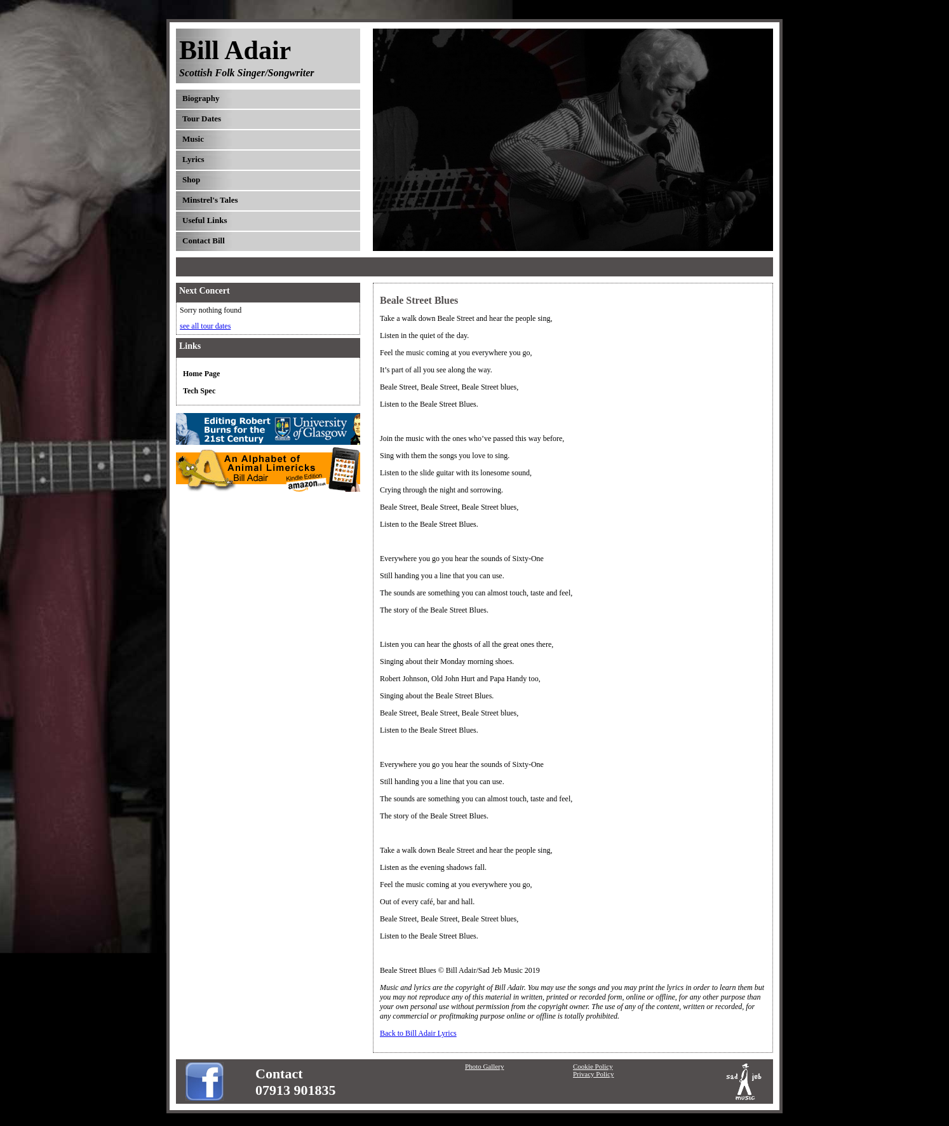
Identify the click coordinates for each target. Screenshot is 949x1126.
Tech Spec (199, 390)
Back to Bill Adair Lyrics (418, 1033)
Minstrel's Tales (210, 200)
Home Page (201, 373)
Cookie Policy (593, 1066)
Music (193, 139)
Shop (191, 179)
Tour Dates (201, 118)
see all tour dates (205, 326)
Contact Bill (203, 240)
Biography (201, 98)
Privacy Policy (593, 1074)
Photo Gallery (484, 1066)
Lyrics (193, 159)
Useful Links (204, 220)
